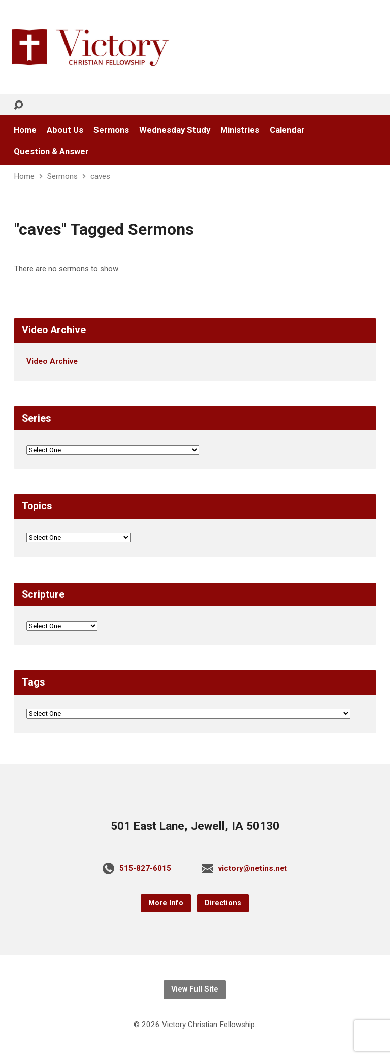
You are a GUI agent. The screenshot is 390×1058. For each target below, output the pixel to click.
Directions (223, 903)
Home (25, 130)
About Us (65, 130)
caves (100, 176)
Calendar (287, 130)
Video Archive (52, 361)
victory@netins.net (252, 868)
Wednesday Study (174, 130)
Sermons (111, 130)
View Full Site (194, 989)
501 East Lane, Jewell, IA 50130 (195, 826)
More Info (165, 903)
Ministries (239, 130)
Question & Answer (51, 151)
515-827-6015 (145, 868)
